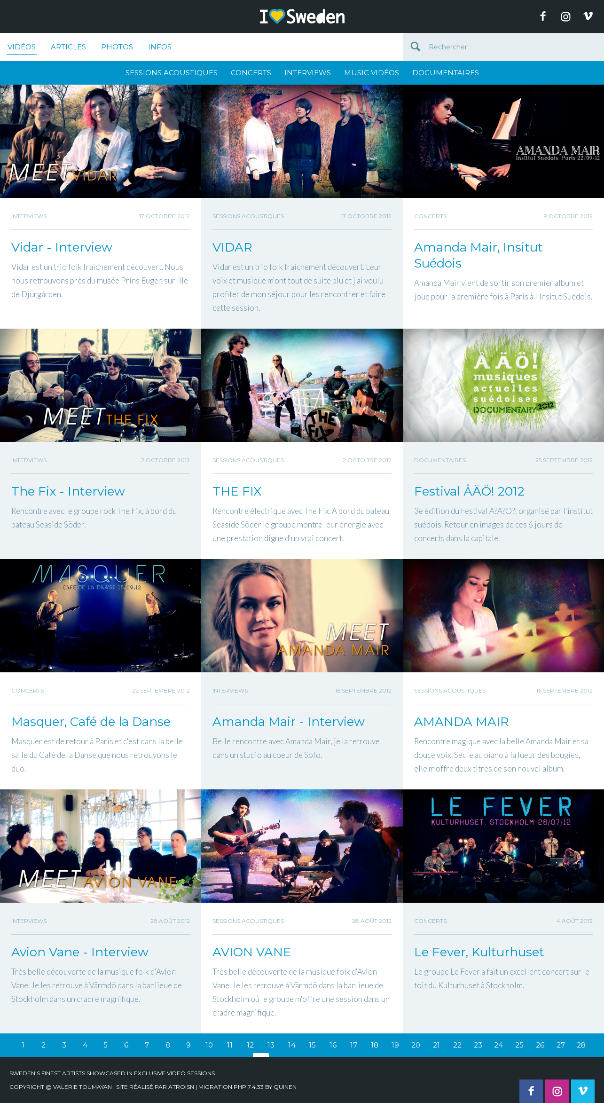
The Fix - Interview (68, 491)
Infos (160, 46)
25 (519, 1044)
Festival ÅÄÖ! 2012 (469, 491)
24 (498, 1044)
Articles (68, 46)
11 (230, 1044)
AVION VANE (251, 952)
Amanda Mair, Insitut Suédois (478, 255)
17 (353, 1044)
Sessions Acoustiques (172, 72)
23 (478, 1044)
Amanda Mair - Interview (288, 721)
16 (333, 1044)
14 (292, 1044)
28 (581, 1044)
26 (540, 1044)
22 (457, 1044)
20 (415, 1044)
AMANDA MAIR (461, 721)
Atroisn (181, 1086)
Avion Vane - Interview (80, 952)
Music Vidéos (371, 72)
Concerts (251, 72)
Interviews (307, 72)
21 (436, 1044)
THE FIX (236, 491)
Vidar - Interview (61, 247)
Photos (117, 46)
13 (271, 1044)
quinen (285, 1086)
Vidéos (22, 48)
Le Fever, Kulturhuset (479, 952)
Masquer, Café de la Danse (91, 721)
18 (374, 1044)
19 (395, 1044)
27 (561, 1044)
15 (312, 1044)
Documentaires (445, 72)
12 (250, 1044)
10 (209, 1044)
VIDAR (232, 247)
